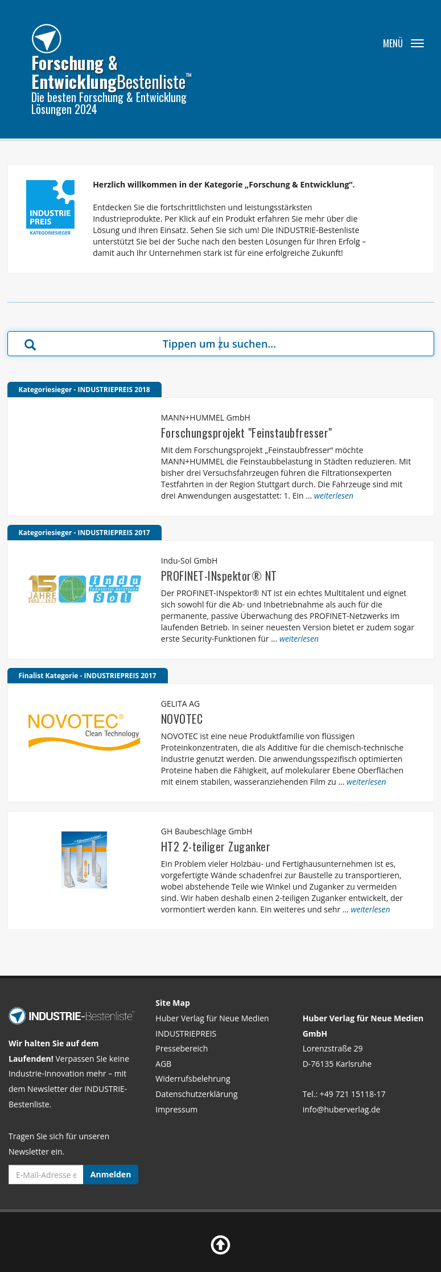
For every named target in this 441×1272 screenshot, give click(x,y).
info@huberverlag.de (342, 1109)
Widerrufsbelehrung (192, 1078)
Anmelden (110, 1174)
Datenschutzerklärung (196, 1093)
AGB (163, 1063)
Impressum (176, 1109)
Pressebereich (181, 1048)
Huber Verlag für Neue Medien (212, 1018)
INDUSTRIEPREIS (185, 1033)
